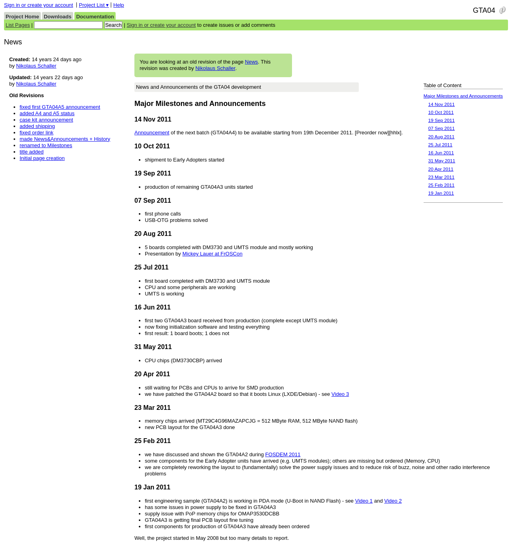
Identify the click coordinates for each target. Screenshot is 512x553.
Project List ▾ (94, 5)
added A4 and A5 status (47, 113)
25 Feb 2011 (441, 185)
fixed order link (37, 133)
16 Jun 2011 (441, 152)
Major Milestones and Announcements (463, 95)
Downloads (57, 17)
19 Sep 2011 (441, 120)
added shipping (37, 126)
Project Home (22, 17)
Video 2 (393, 501)
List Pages (18, 25)
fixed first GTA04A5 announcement (60, 107)
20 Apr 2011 (441, 169)
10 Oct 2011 (441, 112)
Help (118, 5)
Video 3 (340, 394)
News (251, 62)
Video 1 (364, 501)
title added (32, 152)
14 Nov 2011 (441, 104)
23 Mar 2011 (441, 177)
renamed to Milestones (46, 145)
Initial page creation (42, 158)
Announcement (151, 133)
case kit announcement (46, 120)
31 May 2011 (442, 160)
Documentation (95, 17)
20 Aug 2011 (441, 136)
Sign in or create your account (38, 5)
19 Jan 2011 (441, 193)
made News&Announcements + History (65, 139)
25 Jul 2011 (440, 144)
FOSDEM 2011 (282, 454)
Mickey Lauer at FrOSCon (212, 254)
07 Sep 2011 (441, 128)
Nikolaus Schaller (215, 68)
